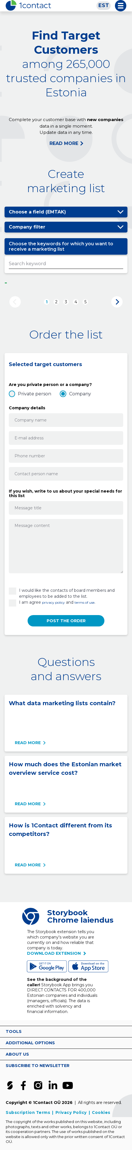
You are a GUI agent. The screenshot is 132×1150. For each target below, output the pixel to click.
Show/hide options (120, 212)
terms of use (84, 602)
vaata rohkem (120, 1031)
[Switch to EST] (103, 5)
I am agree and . (57, 602)
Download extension (54, 953)
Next (117, 302)
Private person (34, 394)
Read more (28, 742)
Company (80, 394)
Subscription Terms (28, 1112)
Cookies (101, 1112)
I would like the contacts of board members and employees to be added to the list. (67, 593)
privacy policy (53, 602)
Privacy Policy (71, 1112)
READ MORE (64, 143)
